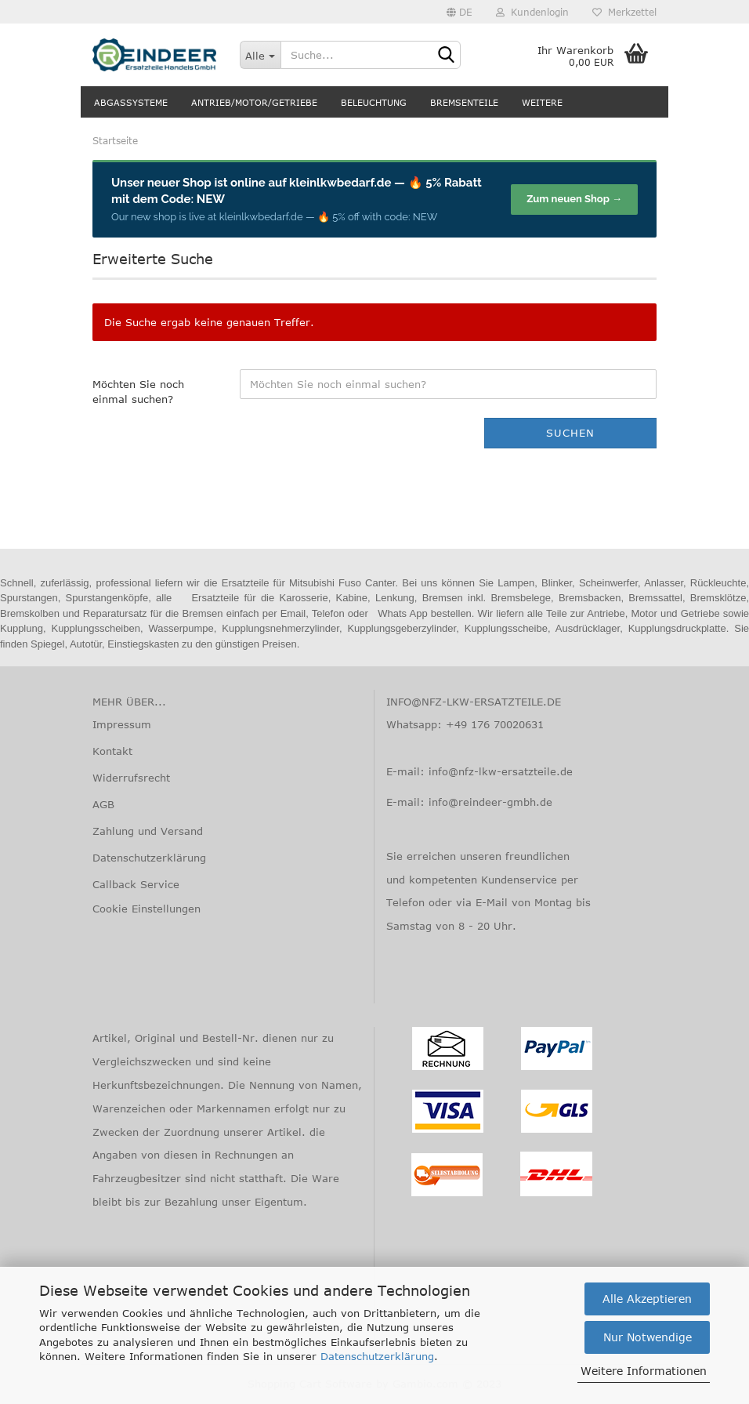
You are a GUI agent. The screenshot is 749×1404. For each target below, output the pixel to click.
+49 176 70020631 (495, 724)
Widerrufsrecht (131, 777)
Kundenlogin (532, 11)
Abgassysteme (131, 102)
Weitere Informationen (644, 1370)
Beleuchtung (374, 102)
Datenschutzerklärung (377, 1356)
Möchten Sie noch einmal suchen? (138, 391)
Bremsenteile (464, 102)
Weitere (542, 102)
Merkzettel (624, 11)
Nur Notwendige (647, 1337)
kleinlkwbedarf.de (340, 183)
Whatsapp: (416, 724)
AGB (103, 804)
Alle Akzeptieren (647, 1298)
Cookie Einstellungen (146, 908)
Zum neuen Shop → (574, 199)
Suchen (570, 432)
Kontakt (112, 751)
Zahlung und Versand (147, 831)
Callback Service (135, 884)
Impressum (121, 724)
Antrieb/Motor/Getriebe (254, 102)
